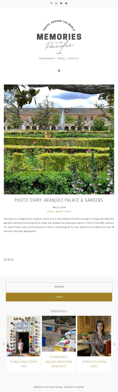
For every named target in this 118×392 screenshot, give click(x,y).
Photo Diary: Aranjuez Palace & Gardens (59, 200)
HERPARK (80, 387)
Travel (67, 211)
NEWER (9, 260)
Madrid (59, 211)
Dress (50, 211)
